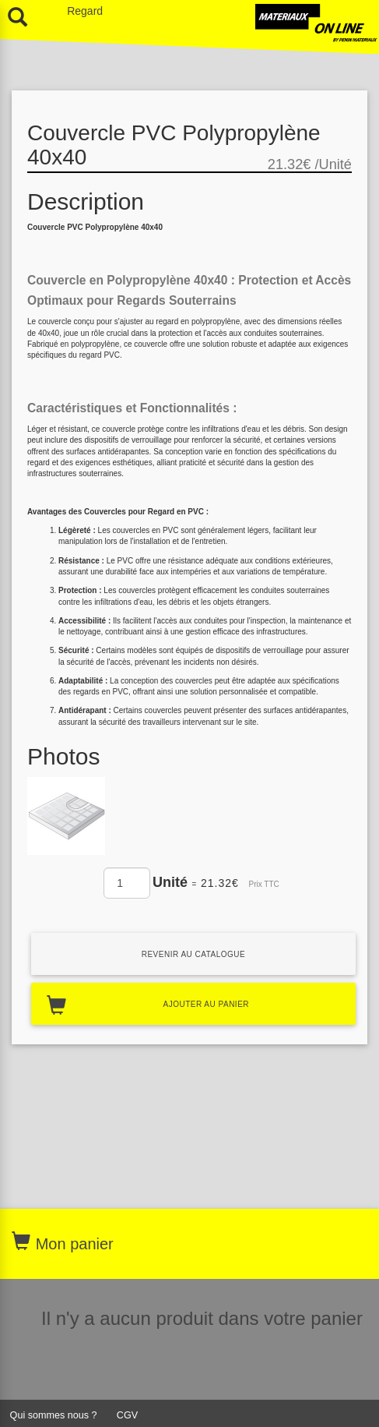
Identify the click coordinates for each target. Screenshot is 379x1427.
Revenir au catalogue (194, 954)
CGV (127, 1415)
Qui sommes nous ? (53, 1415)
